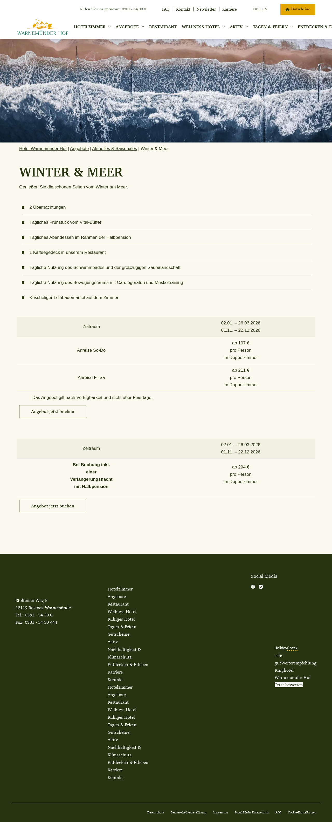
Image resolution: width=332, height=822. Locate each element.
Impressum (220, 812)
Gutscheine (298, 9)
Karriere (229, 9)
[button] (52, 411)
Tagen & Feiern (122, 626)
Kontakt (183, 9)
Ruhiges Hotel (121, 619)
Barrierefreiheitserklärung (188, 812)
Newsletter (206, 9)
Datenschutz (155, 812)
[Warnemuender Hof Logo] (43, 27)
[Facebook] (253, 587)
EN (264, 9)
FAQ (166, 9)
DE (255, 9)
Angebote (131, 27)
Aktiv (240, 27)
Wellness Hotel (204, 27)
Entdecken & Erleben (128, 664)
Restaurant (163, 26)
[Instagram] (261, 587)
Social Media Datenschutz (251, 812)
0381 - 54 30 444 (41, 622)
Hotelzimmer (93, 27)
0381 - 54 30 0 (38, 614)
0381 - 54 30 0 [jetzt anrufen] (134, 9)
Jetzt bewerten (289, 684)
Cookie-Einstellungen (302, 812)
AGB (278, 812)
